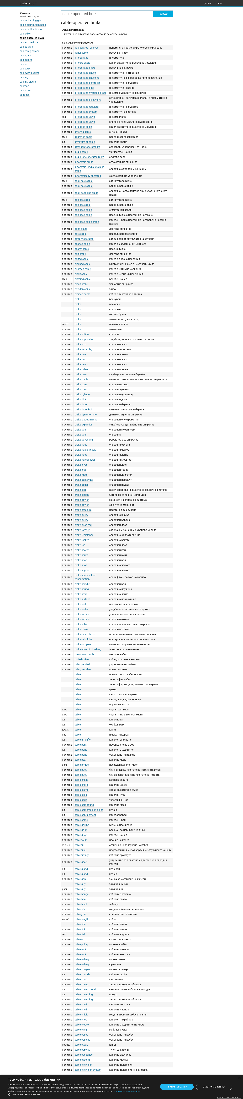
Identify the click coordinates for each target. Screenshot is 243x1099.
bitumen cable (82, 269)
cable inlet (80, 909)
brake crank (81, 389)
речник (207, 3)
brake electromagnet (86, 419)
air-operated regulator (86, 106)
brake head (80, 444)
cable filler (80, 850)
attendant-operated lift (87, 146)
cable (77, 674)
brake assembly (83, 349)
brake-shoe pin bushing (87, 649)
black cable (80, 274)
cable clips (80, 794)
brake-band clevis (84, 634)
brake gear (80, 429)
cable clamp (81, 789)
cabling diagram (29, 81)
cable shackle (82, 974)
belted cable (81, 259)
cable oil (79, 939)
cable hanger (81, 894)
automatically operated (87, 175)
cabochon (25, 90)
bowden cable (82, 289)
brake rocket (81, 540)
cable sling (80, 1029)
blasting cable (82, 279)
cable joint (80, 914)
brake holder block (84, 449)
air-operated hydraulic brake (90, 92)
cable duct (80, 835)
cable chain (81, 779)
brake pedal (81, 484)
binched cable (82, 264)
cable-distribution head (33, 24)
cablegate (25, 55)
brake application (84, 339)
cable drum (80, 830)
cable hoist (80, 904)
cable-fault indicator (31, 29)
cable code (80, 799)
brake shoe (80, 565)
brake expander (83, 424)
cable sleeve (81, 1024)
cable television (83, 1064)
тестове (218, 3)
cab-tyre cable (82, 669)
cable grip (80, 879)
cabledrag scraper (30, 51)
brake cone (80, 384)
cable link (79, 929)
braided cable (82, 294)
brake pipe (80, 489)
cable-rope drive (29, 42)
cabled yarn (26, 46)
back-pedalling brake (86, 192)
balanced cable (83, 209)
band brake (80, 228)
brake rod (79, 545)
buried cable (81, 659)
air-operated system (85, 111)
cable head (80, 899)
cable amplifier (82, 739)
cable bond (80, 749)
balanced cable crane (86, 221)
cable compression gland (88, 809)
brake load (80, 469)
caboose (25, 94)
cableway (25, 68)
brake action (81, 334)
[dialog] (121, 1087)
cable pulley (81, 944)
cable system (82, 1059)
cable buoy (80, 769)
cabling (24, 77)
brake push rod (82, 525)
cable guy (79, 884)
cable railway (81, 959)
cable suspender (83, 1054)
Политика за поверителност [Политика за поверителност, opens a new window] (127, 1091)
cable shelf (80, 1004)
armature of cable (84, 141)
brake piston (81, 494)
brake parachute (83, 479)
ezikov (28, 3)
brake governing (83, 439)
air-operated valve (84, 116)
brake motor (81, 474)
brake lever (80, 464)
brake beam (81, 364)
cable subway (82, 1049)
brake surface (82, 599)
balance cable (82, 199)
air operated (81, 57)
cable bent (80, 744)
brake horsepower (84, 459)
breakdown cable (84, 654)
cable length (81, 919)
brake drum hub (83, 409)
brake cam (80, 374)
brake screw (81, 555)
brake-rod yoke (82, 644)
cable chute (81, 784)
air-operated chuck (85, 72)
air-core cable (82, 62)
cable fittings (81, 855)
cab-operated (82, 664)
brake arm (80, 344)
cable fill (79, 845)
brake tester (81, 609)
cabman (24, 86)
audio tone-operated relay (89, 157)
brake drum (81, 404)
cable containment (85, 814)
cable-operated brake (32, 38)
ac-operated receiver (86, 47)
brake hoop (80, 454)
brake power (81, 499)
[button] (81, 1095)
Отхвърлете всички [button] (214, 1086)
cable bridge (81, 764)
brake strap (80, 594)
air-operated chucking (86, 77)
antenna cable (82, 131)
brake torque (81, 614)
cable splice (81, 1034)
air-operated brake (84, 67)
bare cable (80, 233)
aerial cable (81, 52)
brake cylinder (82, 394)
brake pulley (81, 514)
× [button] (239, 1078)
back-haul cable (83, 180)
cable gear (80, 862)
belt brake (80, 253)
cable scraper (82, 969)
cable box (79, 759)
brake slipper (81, 570)
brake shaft (80, 560)
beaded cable (82, 243)
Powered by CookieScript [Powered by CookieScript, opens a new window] (229, 1097)
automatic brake (83, 162)
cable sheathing (83, 994)
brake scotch (81, 550)
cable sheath (81, 984)
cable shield (81, 1014)
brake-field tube (83, 639)
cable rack (80, 949)
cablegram (26, 59)
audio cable (81, 151)
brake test (80, 604)
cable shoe (80, 1019)
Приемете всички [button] (177, 1086)
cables (23, 64)
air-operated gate (84, 87)
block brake (81, 284)
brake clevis (81, 379)
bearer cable (81, 248)
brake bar (79, 359)
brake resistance (83, 535)
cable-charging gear (31, 20)
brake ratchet (82, 530)
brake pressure (82, 509)
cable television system (87, 1069)
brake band (80, 354)
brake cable (81, 369)
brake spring (81, 589)
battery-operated (83, 238)
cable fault (80, 840)
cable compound (84, 804)
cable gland (81, 869)
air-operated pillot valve (87, 99)
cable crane (81, 819)
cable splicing (82, 1039)
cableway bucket (29, 72)
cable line (79, 924)
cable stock (81, 1044)
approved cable (83, 136)
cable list (79, 934)
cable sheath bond (85, 989)
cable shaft (80, 979)
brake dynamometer (85, 414)
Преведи (163, 13)
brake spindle (82, 584)
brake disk (80, 399)
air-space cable (83, 126)
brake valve (80, 624)
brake (77, 299)
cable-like (25, 33)
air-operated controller (87, 82)
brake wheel (81, 629)
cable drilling (81, 825)
